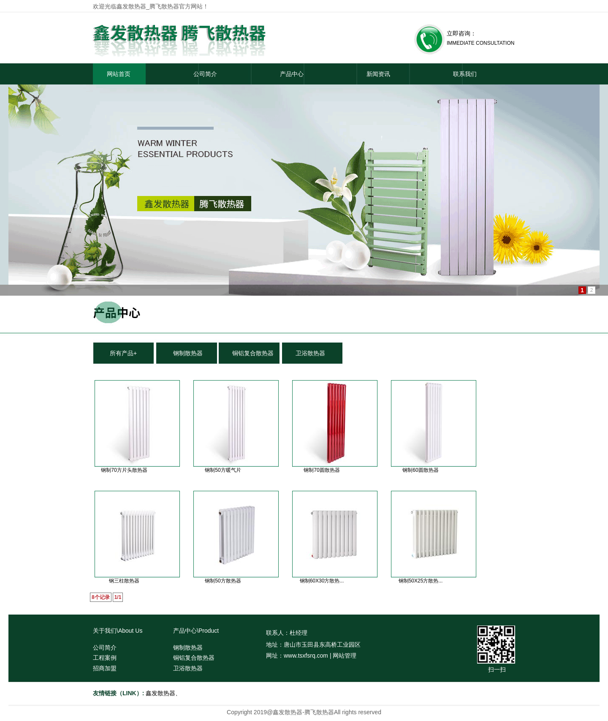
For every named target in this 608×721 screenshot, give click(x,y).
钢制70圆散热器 (321, 470)
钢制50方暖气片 (223, 470)
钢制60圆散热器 (420, 470)
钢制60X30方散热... (322, 581)
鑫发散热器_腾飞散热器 (148, 6)
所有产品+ (123, 353)
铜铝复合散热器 (253, 353)
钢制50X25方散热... (421, 581)
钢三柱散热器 (124, 581)
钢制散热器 (188, 353)
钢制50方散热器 (223, 581)
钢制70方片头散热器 (124, 470)
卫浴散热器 (310, 353)
